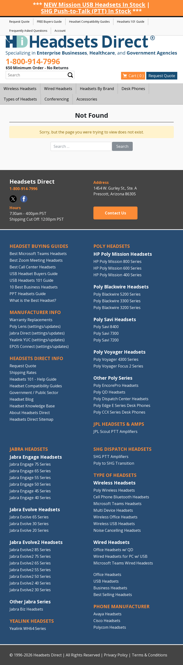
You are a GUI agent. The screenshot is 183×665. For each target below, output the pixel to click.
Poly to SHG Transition (113, 463)
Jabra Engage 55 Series (30, 477)
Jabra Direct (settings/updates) (37, 333)
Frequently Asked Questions (28, 31)
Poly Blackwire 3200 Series (117, 307)
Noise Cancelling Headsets (117, 530)
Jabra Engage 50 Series (30, 484)
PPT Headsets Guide (28, 293)
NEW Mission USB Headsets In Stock (94, 4)
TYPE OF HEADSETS (115, 475)
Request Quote (19, 22)
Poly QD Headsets (109, 392)
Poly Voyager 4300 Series (115, 359)
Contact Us (115, 213)
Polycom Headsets (109, 627)
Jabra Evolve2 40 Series (30, 583)
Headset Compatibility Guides (89, 22)
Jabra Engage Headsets (36, 457)
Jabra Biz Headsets (26, 609)
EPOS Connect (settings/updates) (39, 346)
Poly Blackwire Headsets (121, 286)
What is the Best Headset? (33, 300)
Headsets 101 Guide (130, 22)
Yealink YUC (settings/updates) (37, 339)
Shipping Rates (23, 372)
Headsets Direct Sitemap (31, 419)
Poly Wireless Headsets (114, 490)
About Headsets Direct (30, 412)
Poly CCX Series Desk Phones (119, 412)
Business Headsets (110, 588)
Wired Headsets (111, 542)
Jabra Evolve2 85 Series (30, 549)
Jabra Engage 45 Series (30, 491)
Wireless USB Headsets (114, 523)
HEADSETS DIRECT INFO (36, 358)
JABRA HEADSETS (29, 449)
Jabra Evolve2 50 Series (30, 576)
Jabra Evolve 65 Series (29, 517)
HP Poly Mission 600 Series (117, 268)
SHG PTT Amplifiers (110, 456)
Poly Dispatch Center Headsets (120, 398)
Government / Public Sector (34, 392)
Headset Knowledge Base (32, 406)
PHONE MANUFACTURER (121, 606)
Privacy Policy (116, 655)
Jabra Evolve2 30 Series (30, 589)
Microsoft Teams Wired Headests (123, 563)
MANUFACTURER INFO (35, 312)
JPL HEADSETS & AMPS (118, 424)
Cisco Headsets (106, 620)
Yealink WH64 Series (28, 628)
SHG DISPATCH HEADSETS (122, 449)
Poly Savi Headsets (114, 319)
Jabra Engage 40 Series (30, 497)
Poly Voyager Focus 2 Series (118, 366)
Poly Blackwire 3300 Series (117, 300)
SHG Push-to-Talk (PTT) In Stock (86, 11)
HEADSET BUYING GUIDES (39, 246)
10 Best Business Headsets (34, 287)
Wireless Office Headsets (115, 517)
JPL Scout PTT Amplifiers (115, 431)
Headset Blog (22, 399)
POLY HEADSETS (111, 246)
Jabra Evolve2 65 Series (30, 563)
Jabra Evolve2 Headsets (36, 542)
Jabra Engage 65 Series (30, 470)
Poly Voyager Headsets (119, 352)
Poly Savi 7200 (106, 340)
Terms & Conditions (149, 655)
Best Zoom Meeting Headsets (36, 260)
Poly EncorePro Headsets (115, 385)
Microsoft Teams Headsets (117, 503)
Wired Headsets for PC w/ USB (120, 556)
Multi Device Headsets (113, 510)
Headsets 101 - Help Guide (33, 379)
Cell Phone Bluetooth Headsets (121, 497)
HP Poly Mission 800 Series (117, 261)
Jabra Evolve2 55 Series (30, 569)
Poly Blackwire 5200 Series (117, 294)
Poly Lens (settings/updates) (35, 326)
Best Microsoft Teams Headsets (38, 253)
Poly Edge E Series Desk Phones (121, 405)
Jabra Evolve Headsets (35, 509)
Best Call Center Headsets (33, 267)
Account (60, 31)
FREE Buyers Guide (49, 22)
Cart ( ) (136, 75)
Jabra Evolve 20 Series (29, 530)
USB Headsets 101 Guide (31, 280)
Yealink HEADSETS (32, 621)
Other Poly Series (112, 378)
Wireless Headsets (114, 482)
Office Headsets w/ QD (113, 549)
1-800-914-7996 (33, 61)
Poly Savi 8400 (106, 326)
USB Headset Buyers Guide (34, 273)
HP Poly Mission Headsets (122, 254)
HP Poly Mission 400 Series (117, 274)
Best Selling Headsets (112, 594)
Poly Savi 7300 (106, 333)
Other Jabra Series (30, 601)
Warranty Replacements (31, 319)
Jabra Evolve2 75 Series (30, 556)
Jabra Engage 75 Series (30, 464)
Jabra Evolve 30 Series (29, 523)
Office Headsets (107, 574)
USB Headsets (106, 581)
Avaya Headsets (107, 614)
